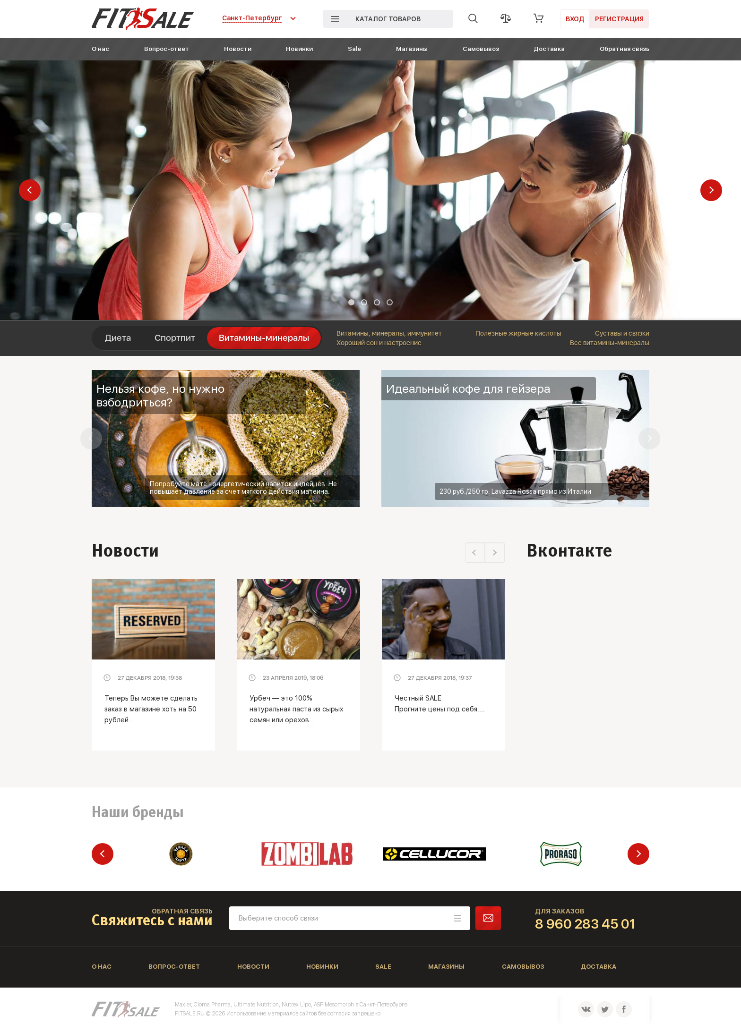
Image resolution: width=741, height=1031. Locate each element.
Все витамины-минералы (609, 342)
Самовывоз (481, 48)
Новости (237, 48)
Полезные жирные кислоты (518, 333)
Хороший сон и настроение (379, 342)
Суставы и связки (622, 333)
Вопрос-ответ (166, 48)
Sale (354, 48)
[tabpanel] (370, 190)
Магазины (412, 48)
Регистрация (619, 19)
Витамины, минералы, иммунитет (389, 333)
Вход (575, 19)
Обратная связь (624, 48)
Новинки (299, 48)
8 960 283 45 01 (585, 924)
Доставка (549, 48)
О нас (100, 48)
